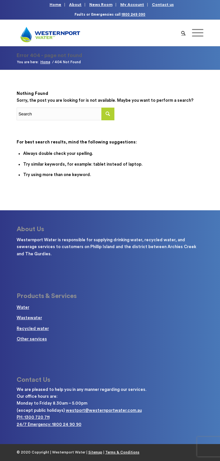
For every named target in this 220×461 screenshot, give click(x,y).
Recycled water (33, 328)
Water (23, 307)
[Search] (183, 33)
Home (55, 5)
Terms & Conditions (122, 452)
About (75, 5)
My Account (132, 5)
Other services (32, 339)
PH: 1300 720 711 (33, 417)
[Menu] (194, 33)
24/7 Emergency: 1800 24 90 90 (49, 424)
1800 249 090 (133, 14)
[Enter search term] (65, 114)
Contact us (163, 5)
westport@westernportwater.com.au (104, 410)
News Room (100, 5)
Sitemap (95, 452)
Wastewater (29, 318)
